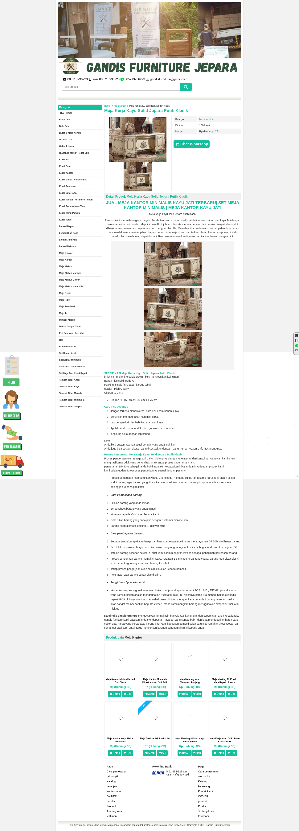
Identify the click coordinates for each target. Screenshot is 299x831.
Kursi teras (65, 219)
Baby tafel (65, 119)
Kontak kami (114, 791)
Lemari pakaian (67, 246)
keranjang (112, 786)
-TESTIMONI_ (66, 113)
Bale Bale (64, 126)
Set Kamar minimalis (70, 360)
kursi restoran (67, 186)
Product (111, 806)
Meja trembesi (67, 306)
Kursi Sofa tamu (68, 193)
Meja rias (64, 299)
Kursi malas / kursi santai (73, 179)
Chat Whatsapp (191, 144)
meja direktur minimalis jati (155, 738)
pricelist (111, 801)
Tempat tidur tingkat (70, 406)
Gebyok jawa (66, 146)
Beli (127, 693)
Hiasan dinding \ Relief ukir (74, 153)
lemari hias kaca (68, 233)
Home (107, 106)
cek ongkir (113, 776)
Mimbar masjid (67, 320)
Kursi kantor (66, 173)
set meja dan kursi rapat (73, 373)
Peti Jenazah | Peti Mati (71, 333)
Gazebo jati (65, 139)
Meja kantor (120, 106)
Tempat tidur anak (69, 380)
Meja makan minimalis (71, 286)
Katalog (111, 781)
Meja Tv (63, 313)
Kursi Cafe (65, 166)
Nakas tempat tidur (70, 326)
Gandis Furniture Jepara (218, 825)
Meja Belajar (65, 253)
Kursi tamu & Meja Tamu (72, 206)
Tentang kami (114, 811)
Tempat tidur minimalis (71, 400)
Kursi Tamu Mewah (69, 213)
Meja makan (65, 266)
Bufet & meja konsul (70, 133)
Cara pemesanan (117, 771)
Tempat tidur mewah (70, 393)
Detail (115, 693)
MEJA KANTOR (133, 202)
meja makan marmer (70, 273)
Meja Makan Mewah (69, 279)
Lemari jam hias (68, 239)
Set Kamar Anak (68, 353)
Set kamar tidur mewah (72, 366)
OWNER (112, 796)
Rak (61, 340)
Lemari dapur (66, 226)
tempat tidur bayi (69, 386)
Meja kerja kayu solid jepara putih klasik (146, 110)
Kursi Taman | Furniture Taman (76, 199)
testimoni (112, 816)
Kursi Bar (64, 159)
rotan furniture (67, 346)
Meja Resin (65, 293)
